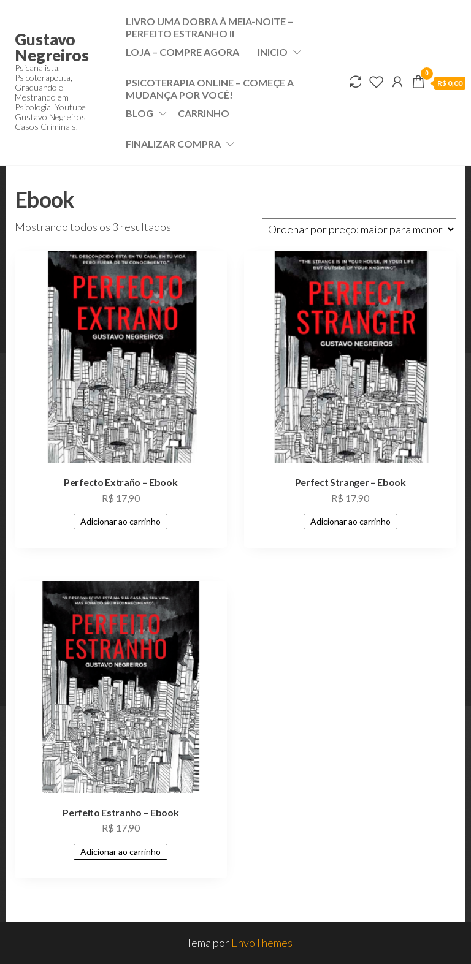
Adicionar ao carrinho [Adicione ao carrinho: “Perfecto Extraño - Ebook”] (120, 521)
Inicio (273, 52)
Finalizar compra (173, 144)
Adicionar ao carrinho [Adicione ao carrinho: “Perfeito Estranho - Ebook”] (120, 851)
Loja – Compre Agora (182, 52)
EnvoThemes (262, 942)
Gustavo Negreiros (52, 47)
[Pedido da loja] (359, 229)
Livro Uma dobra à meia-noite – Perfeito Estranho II (209, 26)
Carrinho (203, 113)
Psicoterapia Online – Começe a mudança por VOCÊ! (210, 87)
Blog (139, 113)
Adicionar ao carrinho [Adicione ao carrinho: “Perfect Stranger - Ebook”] (350, 521)
